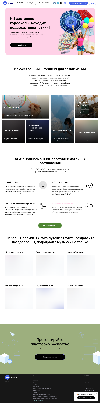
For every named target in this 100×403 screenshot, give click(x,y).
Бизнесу (33, 4)
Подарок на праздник (83, 103)
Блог (34, 382)
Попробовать (21, 45)
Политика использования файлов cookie (45, 396)
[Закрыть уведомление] (96, 393)
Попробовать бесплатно (79, 3)
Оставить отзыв (38, 400)
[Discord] (65, 3)
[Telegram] (58, 3)
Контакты (45, 2)
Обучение (30, 2)
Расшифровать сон (62, 130)
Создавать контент (50, 357)
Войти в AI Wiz (37, 380)
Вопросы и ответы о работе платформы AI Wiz (47, 398)
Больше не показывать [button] (86, 398)
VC (84, 384)
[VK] (54, 3)
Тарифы (38, 2)
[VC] (61, 3)
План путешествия (86, 132)
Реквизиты (36, 390)
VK (84, 380)
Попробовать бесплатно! (62, 203)
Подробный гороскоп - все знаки (35, 128)
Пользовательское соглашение (42, 394)
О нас (35, 384)
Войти (93, 3)
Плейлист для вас (12, 130)
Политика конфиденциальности (42, 388)
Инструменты (20, 2)
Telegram (86, 382)
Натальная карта (12, 107)
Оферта (35, 392)
